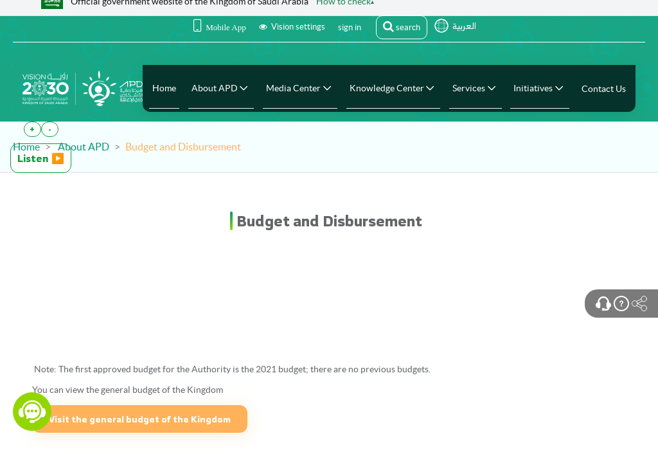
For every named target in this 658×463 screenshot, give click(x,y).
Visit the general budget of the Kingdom (140, 419)
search (401, 26)
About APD (83, 146)
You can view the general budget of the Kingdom (127, 390)
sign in (349, 27)
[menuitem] (164, 88)
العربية (464, 26)
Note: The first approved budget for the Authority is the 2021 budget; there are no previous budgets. (231, 369)
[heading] (329, 221)
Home (26, 146)
